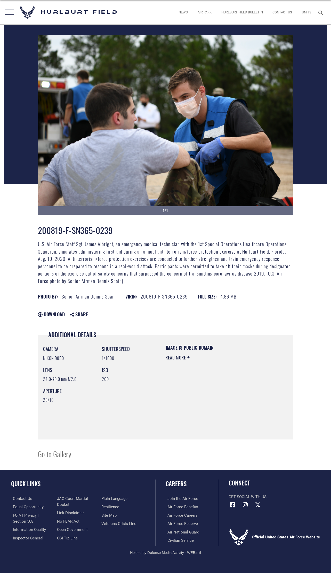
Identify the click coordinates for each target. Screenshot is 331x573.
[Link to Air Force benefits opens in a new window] (181, 507)
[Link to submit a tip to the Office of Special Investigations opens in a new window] (66, 537)
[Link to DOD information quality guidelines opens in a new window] (27, 529)
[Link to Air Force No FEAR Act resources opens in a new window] (67, 521)
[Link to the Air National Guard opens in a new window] (181, 531)
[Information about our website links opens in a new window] (69, 512)
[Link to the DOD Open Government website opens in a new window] (71, 529)
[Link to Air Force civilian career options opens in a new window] (179, 539)
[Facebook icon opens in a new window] (232, 505)
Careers (176, 484)
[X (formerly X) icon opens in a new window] (258, 505)
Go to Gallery (54, 453)
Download (51, 314)
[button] (8, 12)
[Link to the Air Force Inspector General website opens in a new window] (26, 537)
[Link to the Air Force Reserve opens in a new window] (181, 523)
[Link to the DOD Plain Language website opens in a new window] (115, 498)
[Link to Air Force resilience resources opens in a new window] (111, 507)
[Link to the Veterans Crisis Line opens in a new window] (119, 523)
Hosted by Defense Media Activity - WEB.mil (165, 552)
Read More (176, 358)
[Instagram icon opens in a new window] (245, 505)
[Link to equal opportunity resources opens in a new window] (26, 507)
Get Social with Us (248, 496)
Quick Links (26, 484)
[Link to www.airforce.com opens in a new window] (181, 498)
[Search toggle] (321, 12)
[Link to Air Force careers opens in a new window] (181, 515)
